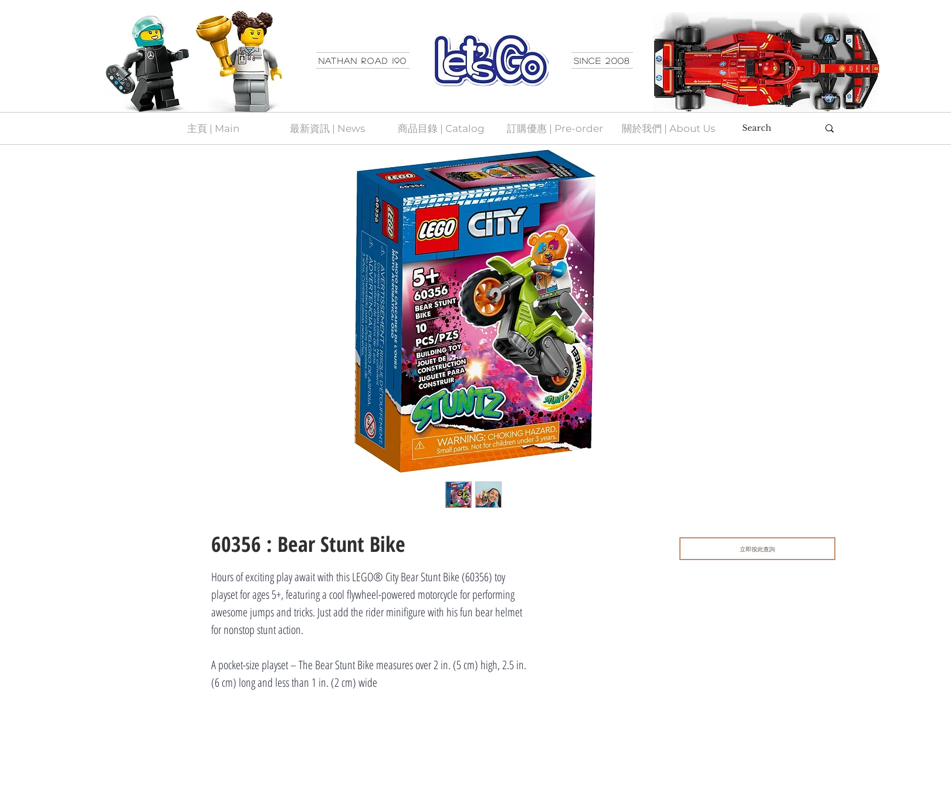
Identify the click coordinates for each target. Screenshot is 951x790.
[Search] (771, 128)
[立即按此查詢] (757, 548)
